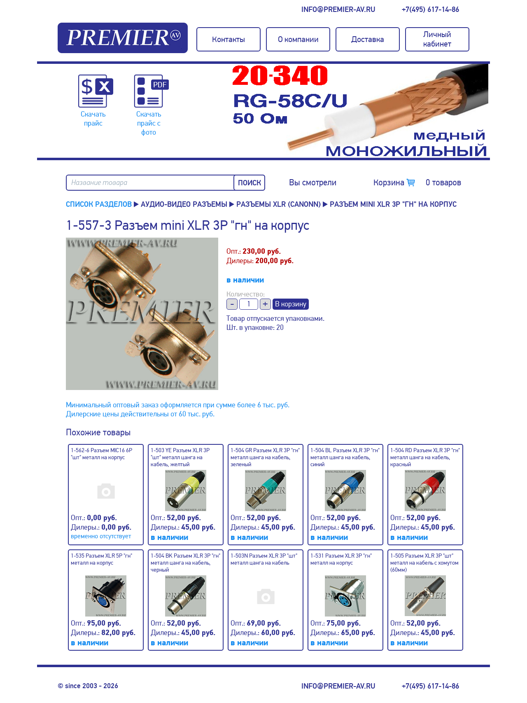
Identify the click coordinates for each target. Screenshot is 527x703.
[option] (360, 111)
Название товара (99, 182)
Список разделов (99, 204)
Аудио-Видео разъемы (184, 204)
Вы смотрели (312, 182)
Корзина (417, 182)
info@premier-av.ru (338, 9)
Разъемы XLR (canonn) (278, 204)
